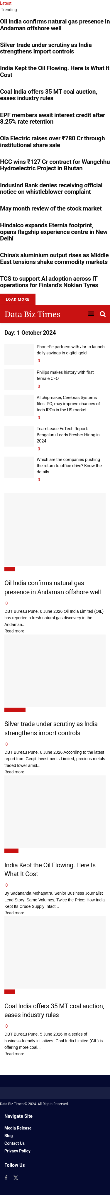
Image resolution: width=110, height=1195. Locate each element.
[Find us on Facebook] (5, 1178)
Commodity (15, 710)
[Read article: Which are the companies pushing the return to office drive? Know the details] (19, 467)
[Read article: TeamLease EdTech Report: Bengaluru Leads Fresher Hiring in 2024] (19, 436)
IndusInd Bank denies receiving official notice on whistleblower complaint (51, 188)
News (9, 569)
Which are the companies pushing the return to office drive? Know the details (69, 465)
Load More (18, 299)
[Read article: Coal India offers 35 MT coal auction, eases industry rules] (55, 952)
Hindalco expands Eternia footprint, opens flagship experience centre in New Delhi (53, 232)
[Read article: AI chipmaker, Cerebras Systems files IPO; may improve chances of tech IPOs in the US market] (19, 405)
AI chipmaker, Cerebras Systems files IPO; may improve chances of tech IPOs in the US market (68, 404)
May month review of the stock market (51, 208)
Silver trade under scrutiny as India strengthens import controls (46, 48)
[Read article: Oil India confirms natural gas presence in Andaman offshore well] (55, 529)
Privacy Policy (17, 1151)
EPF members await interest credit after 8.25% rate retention (52, 118)
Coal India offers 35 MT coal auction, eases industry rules (48, 95)
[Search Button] (103, 314)
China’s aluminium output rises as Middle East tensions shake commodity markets (54, 258)
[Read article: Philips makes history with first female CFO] (19, 380)
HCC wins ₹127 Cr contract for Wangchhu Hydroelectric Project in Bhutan (55, 165)
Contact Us (14, 1143)
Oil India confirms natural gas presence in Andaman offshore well (55, 24)
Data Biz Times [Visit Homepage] (32, 314)
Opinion (11, 851)
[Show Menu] (91, 314)
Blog (8, 1135)
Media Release (17, 1128)
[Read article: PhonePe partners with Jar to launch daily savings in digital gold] (19, 354)
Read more (14, 631)
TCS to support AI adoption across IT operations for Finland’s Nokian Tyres (49, 282)
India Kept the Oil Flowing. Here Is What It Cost (54, 71)
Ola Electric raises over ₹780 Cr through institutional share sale (52, 141)
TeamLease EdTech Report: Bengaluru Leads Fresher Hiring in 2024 (68, 435)
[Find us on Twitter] (15, 1177)
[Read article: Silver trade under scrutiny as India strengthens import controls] (55, 670)
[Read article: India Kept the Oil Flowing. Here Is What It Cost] (55, 811)
